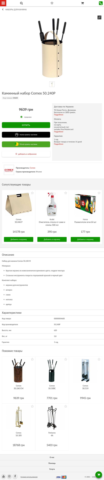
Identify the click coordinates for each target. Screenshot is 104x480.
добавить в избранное (27, 154)
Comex (32, 168)
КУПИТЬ (26, 125)
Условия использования (28, 477)
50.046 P (19, 222)
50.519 (85, 388)
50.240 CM (18, 388)
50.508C (52, 388)
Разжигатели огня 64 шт (85, 222)
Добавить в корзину (18, 239)
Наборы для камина (16, 9)
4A (52, 435)
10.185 (19, 435)
